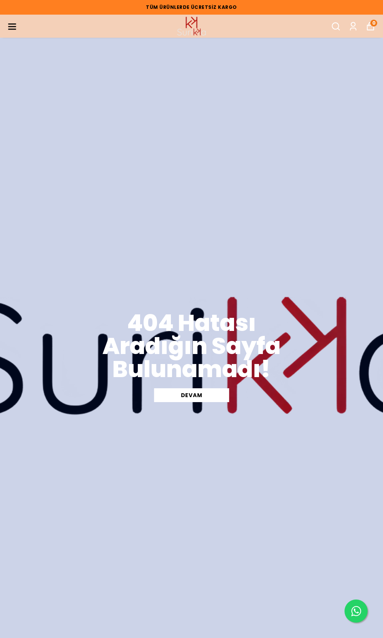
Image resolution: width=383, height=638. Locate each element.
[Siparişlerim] (353, 26)
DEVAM (191, 395)
